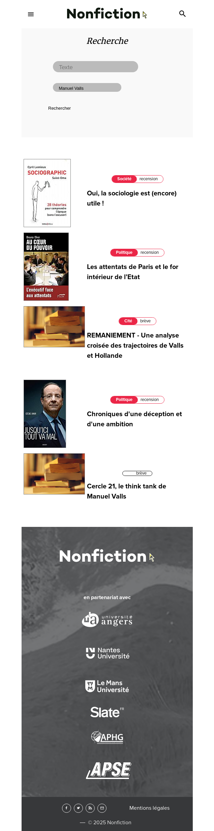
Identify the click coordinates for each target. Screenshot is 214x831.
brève (145, 321)
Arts (107, 80)
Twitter (78, 808)
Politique (124, 252)
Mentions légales (149, 808)
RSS (90, 808)
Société (124, 179)
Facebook (66, 808)
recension (149, 179)
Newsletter (101, 808)
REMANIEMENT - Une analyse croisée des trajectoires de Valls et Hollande (135, 345)
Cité (128, 321)
